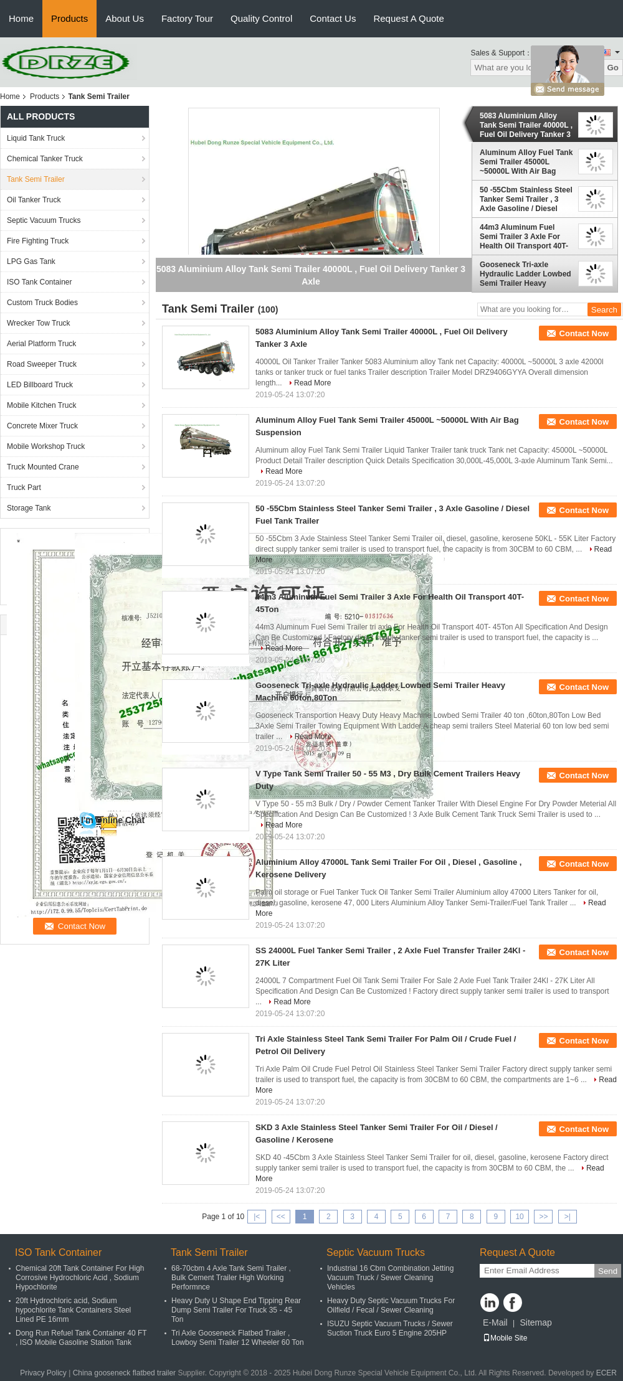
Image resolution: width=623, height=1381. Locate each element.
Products (69, 18)
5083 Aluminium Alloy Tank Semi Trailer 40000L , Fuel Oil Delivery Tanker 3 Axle (526, 125)
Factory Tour (187, 18)
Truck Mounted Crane (43, 467)
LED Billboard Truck (40, 384)
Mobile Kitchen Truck (41, 405)
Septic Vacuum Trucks (44, 220)
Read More (312, 383)
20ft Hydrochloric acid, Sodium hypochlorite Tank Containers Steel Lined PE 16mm (73, 1310)
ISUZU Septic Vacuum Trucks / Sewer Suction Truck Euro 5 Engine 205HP (390, 1328)
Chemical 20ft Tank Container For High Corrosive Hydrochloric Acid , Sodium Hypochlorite (80, 1277)
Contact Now (584, 333)
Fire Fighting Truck (38, 241)
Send (607, 1271)
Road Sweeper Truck (42, 364)
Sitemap (535, 1322)
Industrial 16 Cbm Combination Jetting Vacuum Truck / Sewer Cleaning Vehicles (390, 1277)
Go (613, 67)
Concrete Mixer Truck (42, 426)
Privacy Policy (43, 1373)
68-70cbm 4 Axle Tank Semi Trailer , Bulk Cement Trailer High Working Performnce (231, 1277)
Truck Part (24, 487)
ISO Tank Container (39, 282)
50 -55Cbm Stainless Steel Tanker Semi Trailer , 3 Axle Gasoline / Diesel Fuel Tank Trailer (526, 199)
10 (519, 1216)
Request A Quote (408, 18)
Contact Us (333, 18)
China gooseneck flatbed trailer (124, 1373)
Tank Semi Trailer (36, 179)
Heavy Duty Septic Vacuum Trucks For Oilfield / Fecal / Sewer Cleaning (391, 1305)
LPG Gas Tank (31, 261)
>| (567, 1216)
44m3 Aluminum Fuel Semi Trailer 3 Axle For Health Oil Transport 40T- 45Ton (524, 236)
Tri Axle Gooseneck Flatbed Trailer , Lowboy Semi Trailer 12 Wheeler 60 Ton (237, 1338)
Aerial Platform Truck (41, 343)
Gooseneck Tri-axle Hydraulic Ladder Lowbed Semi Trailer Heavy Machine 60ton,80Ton (525, 274)
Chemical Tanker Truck (45, 158)
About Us (124, 18)
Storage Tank (29, 508)
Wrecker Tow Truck (38, 323)
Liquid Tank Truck (36, 138)
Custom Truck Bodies (42, 302)
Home (21, 18)
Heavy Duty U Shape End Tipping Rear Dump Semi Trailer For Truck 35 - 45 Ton (236, 1310)
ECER (606, 1373)
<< (281, 1216)
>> (543, 1216)
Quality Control (261, 18)
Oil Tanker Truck (33, 200)
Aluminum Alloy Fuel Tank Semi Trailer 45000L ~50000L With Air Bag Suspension (526, 162)
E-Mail (495, 1322)
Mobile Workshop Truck (46, 446)
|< (257, 1216)
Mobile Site (505, 1338)
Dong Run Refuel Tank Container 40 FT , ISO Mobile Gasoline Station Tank (81, 1338)
